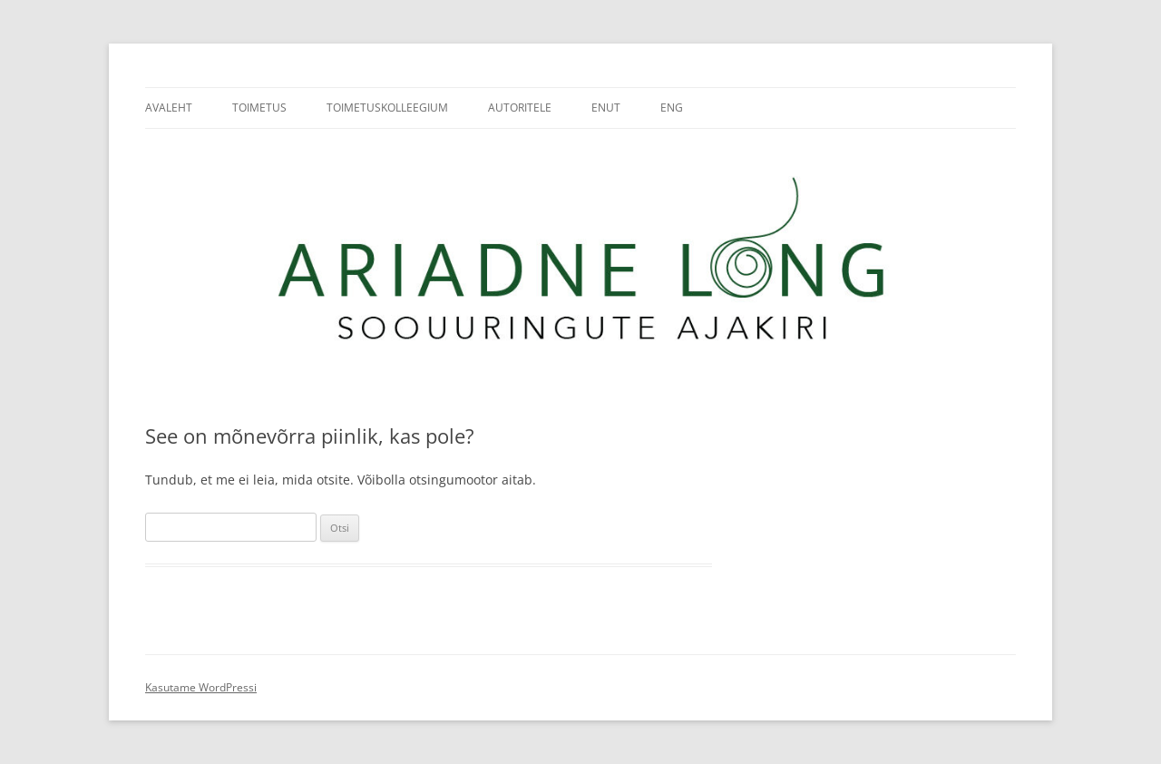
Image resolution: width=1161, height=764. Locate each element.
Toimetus (259, 107)
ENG (671, 107)
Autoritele (519, 107)
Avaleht (168, 107)
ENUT (605, 107)
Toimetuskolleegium (387, 107)
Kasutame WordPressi (201, 687)
